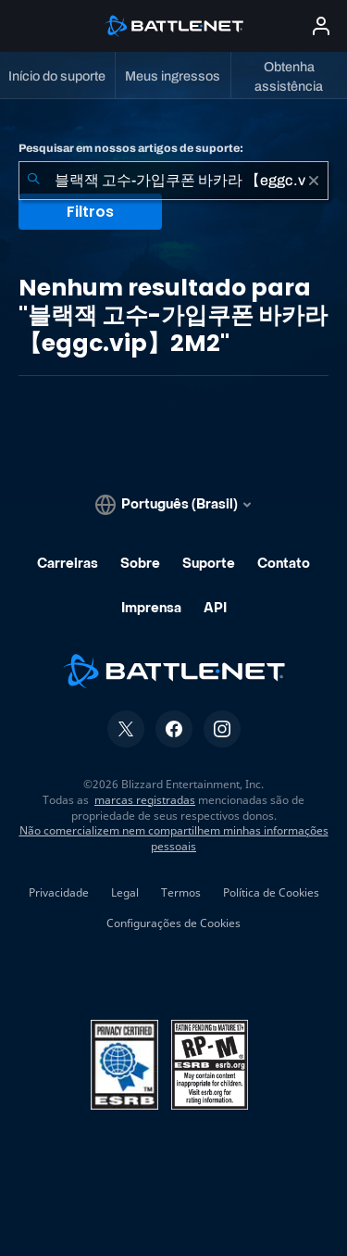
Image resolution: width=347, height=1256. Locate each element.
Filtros (90, 211)
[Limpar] (313, 180)
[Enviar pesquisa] (33, 180)
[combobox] (173, 180)
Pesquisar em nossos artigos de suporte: (131, 148)
